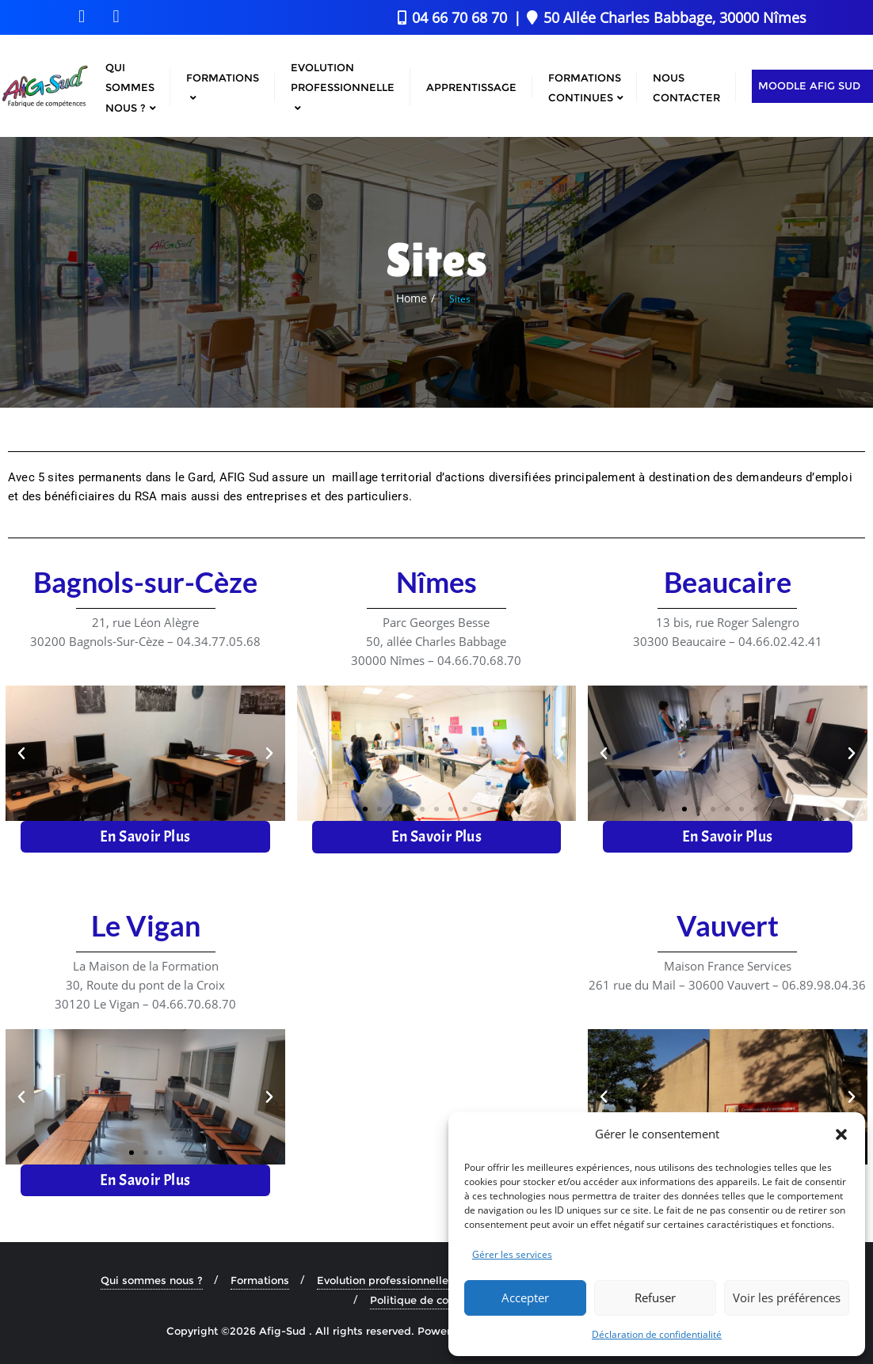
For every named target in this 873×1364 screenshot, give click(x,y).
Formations (260, 1279)
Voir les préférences (787, 1297)
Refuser (655, 1297)
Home (411, 298)
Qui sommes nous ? (152, 1279)
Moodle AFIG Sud (809, 85)
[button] (841, 1134)
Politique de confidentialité (441, 1299)
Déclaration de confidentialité (657, 1334)
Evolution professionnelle (382, 1279)
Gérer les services (512, 1254)
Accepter (525, 1297)
